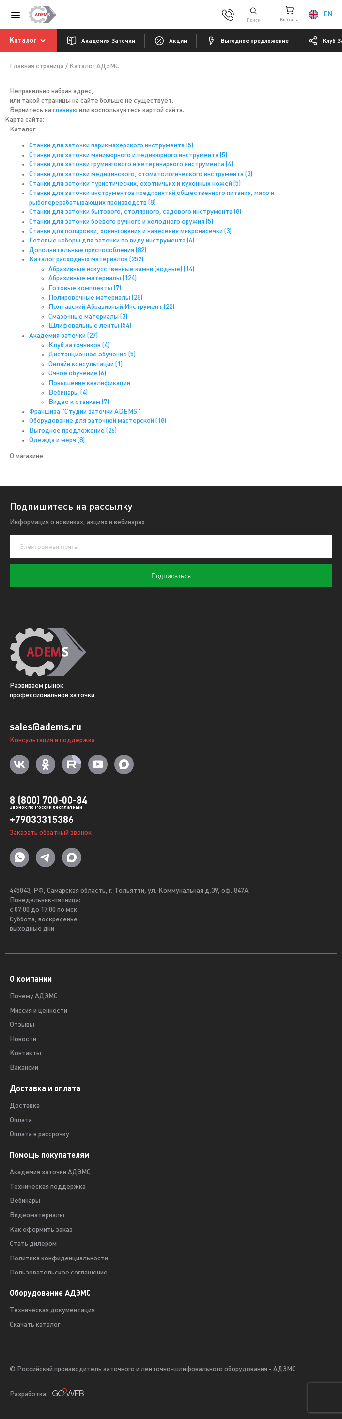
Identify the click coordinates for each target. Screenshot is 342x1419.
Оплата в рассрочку (39, 1134)
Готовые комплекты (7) (84, 288)
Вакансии (24, 1068)
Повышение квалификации (89, 383)
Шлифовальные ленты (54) (89, 326)
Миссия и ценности (38, 1011)
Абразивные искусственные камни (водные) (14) (121, 269)
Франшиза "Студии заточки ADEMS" (84, 412)
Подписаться (171, 576)
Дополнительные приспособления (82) (87, 250)
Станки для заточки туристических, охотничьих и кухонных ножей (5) (135, 184)
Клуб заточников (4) (78, 345)
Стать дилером (33, 1244)
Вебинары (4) (68, 393)
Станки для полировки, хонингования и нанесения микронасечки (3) (130, 231)
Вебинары (25, 1201)
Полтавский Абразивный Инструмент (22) (111, 307)
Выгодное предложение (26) (73, 431)
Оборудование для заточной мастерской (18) (97, 421)
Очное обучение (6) (77, 373)
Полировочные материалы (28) (95, 298)
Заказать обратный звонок (51, 833)
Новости (23, 1039)
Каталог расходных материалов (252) (86, 259)
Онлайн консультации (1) (85, 364)
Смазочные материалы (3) (87, 317)
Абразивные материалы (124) (92, 278)
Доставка (25, 1106)
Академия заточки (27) (63, 335)
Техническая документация (52, 1310)
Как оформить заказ (41, 1230)
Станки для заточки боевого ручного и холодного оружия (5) (121, 222)
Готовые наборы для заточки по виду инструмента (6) (111, 240)
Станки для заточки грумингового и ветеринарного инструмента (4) (131, 164)
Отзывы (22, 1025)
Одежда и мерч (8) (57, 440)
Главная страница (37, 66)
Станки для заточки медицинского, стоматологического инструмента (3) (140, 174)
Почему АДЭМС (34, 996)
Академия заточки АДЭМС (50, 1172)
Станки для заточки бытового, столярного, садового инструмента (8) (135, 212)
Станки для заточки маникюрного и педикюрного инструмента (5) (128, 155)
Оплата (21, 1120)
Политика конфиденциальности (59, 1258)
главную (65, 110)
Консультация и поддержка (52, 740)
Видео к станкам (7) (78, 402)
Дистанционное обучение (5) (92, 354)
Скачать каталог (35, 1325)
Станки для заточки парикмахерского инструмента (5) (111, 145)
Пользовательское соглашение (59, 1272)
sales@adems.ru (45, 726)
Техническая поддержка (48, 1187)
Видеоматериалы (37, 1215)
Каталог (29, 41)
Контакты (25, 1053)
